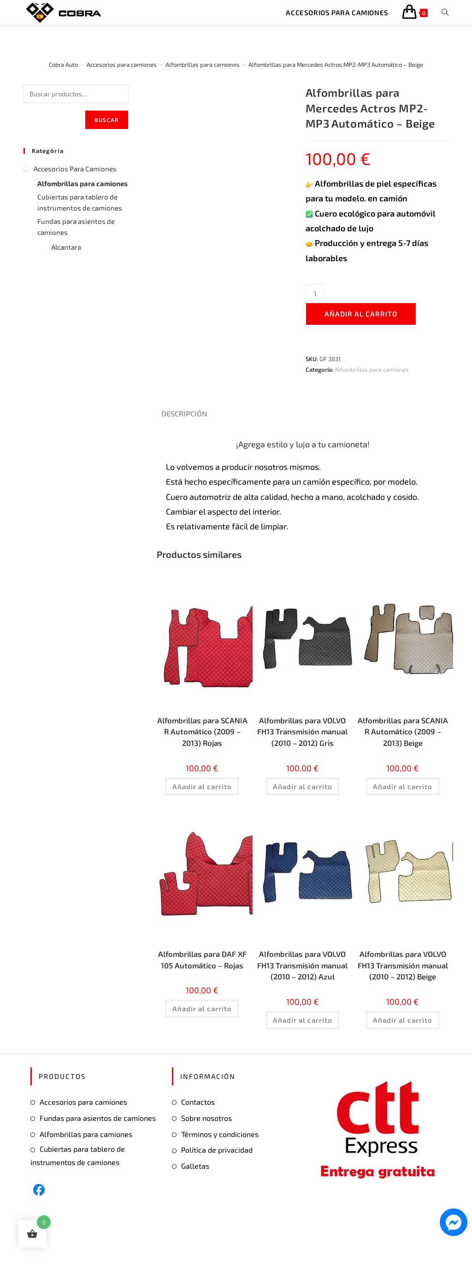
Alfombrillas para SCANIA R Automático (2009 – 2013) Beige (403, 733)
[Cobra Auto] (63, 64)
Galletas (195, 1197)
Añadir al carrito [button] (202, 789)
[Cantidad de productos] (315, 293)
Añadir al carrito (360, 314)
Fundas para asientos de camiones (76, 226)
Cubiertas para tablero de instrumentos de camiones (79, 202)
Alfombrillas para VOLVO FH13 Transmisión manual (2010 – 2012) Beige (402, 989)
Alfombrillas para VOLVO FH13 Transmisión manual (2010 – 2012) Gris (302, 739)
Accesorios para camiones (75, 168)
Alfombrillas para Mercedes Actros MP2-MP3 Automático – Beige (335, 64)
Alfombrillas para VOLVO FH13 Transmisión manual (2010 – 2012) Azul (302, 989)
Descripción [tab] (184, 413)
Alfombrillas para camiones (372, 369)
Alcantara (66, 247)
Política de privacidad (217, 1181)
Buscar (106, 120)
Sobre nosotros (206, 1149)
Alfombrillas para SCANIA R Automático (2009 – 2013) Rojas (202, 733)
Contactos (198, 1133)
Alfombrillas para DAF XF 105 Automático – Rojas (202, 982)
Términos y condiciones (220, 1164)
